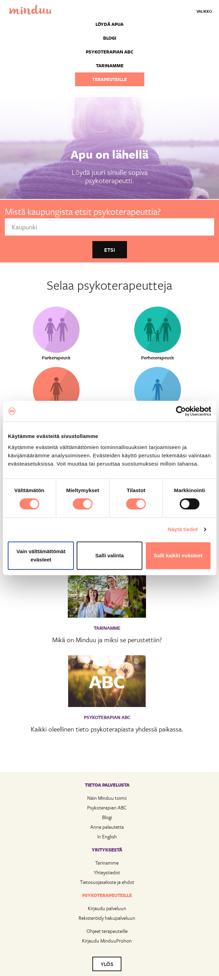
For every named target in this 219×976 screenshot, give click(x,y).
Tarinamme (110, 65)
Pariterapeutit (56, 358)
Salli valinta (109, 555)
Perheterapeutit (157, 358)
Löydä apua (109, 24)
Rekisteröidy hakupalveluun (107, 918)
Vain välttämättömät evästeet (40, 555)
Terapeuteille (109, 79)
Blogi (109, 38)
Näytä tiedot (183, 529)
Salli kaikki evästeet (178, 555)
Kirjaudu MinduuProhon (107, 940)
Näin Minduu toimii (107, 798)
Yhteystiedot (107, 872)
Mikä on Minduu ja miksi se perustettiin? (107, 639)
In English (107, 836)
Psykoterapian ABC (110, 52)
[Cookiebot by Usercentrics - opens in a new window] (180, 411)
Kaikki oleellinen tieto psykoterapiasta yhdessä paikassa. (107, 729)
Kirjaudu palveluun (107, 908)
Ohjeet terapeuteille (107, 931)
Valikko (204, 11)
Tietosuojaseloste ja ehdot (107, 882)
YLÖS (107, 963)
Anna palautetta (107, 827)
